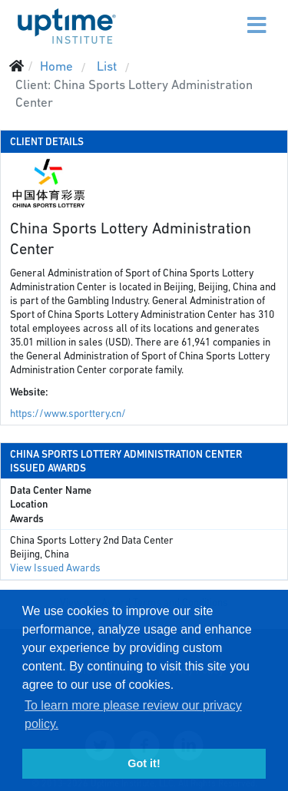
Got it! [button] (143, 763)
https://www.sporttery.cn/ (68, 413)
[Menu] (224, 15)
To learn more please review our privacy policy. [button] (133, 714)
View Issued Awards (55, 568)
